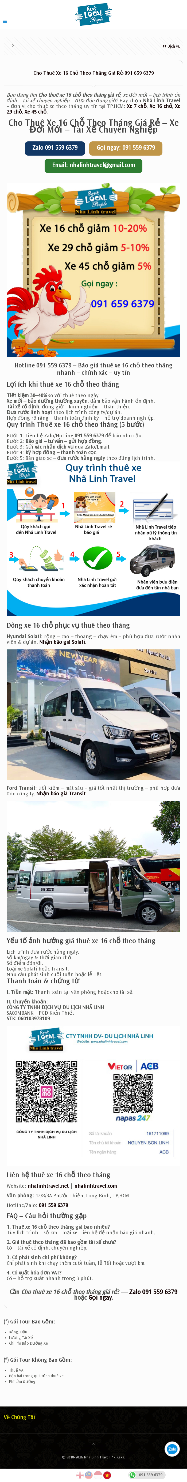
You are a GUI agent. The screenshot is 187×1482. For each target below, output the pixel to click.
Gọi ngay (99, 1298)
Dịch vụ (171, 46)
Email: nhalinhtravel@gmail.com (93, 166)
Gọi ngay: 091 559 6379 (126, 148)
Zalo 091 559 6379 (54, 148)
